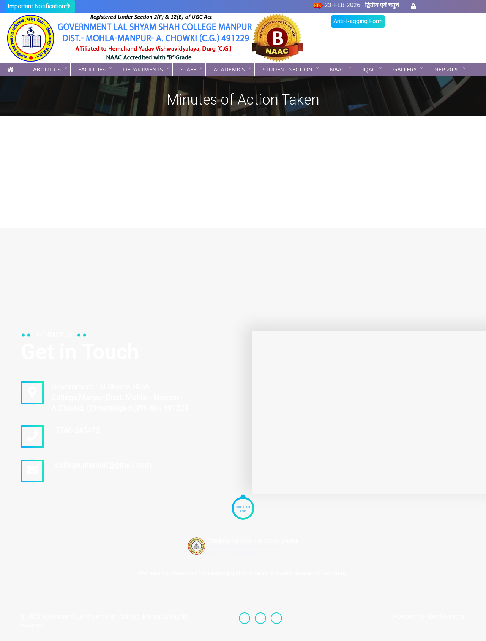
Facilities (92, 69)
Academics (229, 69)
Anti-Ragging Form (358, 21)
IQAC (369, 69)
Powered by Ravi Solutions (429, 616)
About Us (47, 69)
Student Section (287, 69)
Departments (143, 69)
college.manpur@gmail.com (101, 465)
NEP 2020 (446, 69)
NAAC (337, 69)
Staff (188, 69)
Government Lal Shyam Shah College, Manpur (102, 616)
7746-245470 (75, 430)
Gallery (405, 69)
